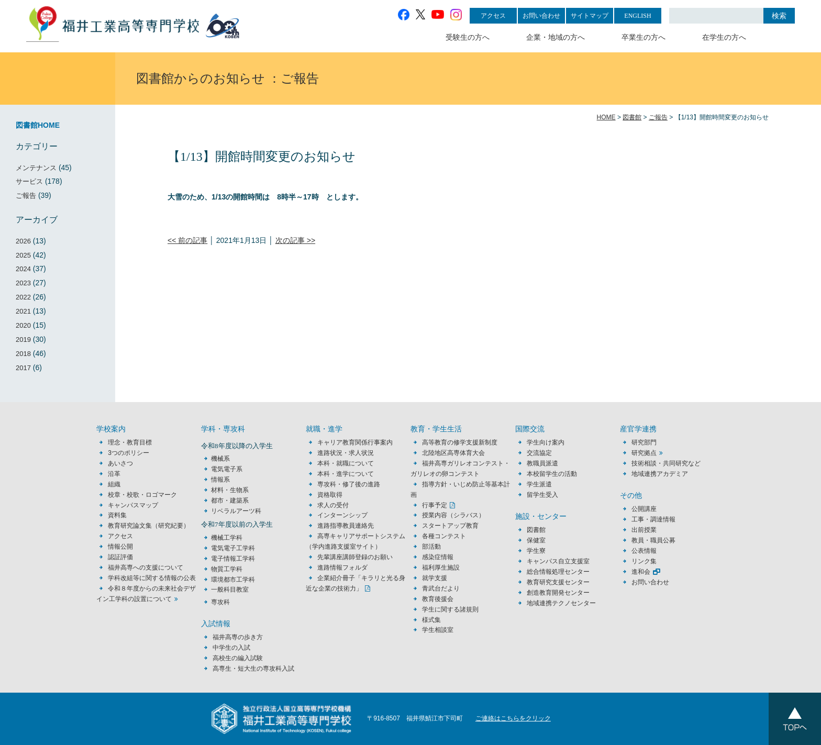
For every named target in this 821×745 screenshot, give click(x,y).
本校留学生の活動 (552, 473)
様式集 (431, 620)
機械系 (220, 458)
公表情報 (644, 550)
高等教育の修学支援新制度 (459, 442)
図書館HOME (38, 125)
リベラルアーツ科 (236, 511)
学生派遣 (539, 484)
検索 (779, 16)
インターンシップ (342, 515)
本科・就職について (345, 463)
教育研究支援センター (558, 582)
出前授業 (644, 529)
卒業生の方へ (643, 37)
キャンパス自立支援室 (558, 561)
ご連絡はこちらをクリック (513, 718)
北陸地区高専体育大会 (453, 453)
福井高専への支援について (145, 567)
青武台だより (441, 588)
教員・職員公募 (653, 540)
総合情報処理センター (558, 571)
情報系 (220, 479)
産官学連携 (638, 429)
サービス (29, 181)
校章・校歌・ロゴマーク (142, 494)
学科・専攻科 (223, 429)
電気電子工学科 (233, 548)
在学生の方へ (724, 37)
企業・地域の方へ (555, 37)
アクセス (493, 15)
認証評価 (120, 557)
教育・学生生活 (436, 429)
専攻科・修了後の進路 (348, 484)
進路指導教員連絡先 (345, 525)
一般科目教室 (230, 589)
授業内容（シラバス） (453, 515)
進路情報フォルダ (342, 567)
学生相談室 (437, 629)
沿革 (114, 473)
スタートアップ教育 (450, 525)
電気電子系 (226, 469)
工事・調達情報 (653, 519)
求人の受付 (333, 505)
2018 (23, 354)
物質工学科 (226, 569)
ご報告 (26, 195)
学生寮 (536, 550)
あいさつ (120, 463)
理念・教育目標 (130, 442)
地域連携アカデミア (659, 473)
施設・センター (541, 516)
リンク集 (644, 561)
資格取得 (329, 494)
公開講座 (647, 509)
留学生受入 (542, 494)
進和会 (640, 571)
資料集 (117, 515)
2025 (23, 255)
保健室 (536, 540)
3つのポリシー (128, 453)
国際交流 (530, 429)
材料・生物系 (230, 490)
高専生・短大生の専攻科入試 (253, 668)
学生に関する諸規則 (450, 609)
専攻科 (220, 602)
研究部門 (644, 442)
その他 (631, 495)
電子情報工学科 (233, 558)
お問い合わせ (541, 15)
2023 (23, 283)
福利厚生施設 (441, 567)
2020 (23, 325)
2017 (23, 368)
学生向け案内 (545, 442)
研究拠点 (644, 453)
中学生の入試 (231, 647)
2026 (23, 241)
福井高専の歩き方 (238, 637)
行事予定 (434, 505)
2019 (23, 339)
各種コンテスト (444, 536)
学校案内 (111, 429)
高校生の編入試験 (238, 658)
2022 (23, 297)
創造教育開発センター (558, 592)
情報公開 (120, 546)
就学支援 (434, 578)
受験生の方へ (468, 37)
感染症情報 (437, 557)
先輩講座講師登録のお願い (355, 557)
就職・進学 (324, 429)
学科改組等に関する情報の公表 (152, 578)
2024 (23, 269)
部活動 (431, 546)
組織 (114, 484)
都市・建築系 (230, 500)
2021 (23, 311)
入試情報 (215, 624)
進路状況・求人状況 (345, 453)
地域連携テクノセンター (561, 603)
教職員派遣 (542, 463)
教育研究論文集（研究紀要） (149, 525)
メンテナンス (36, 168)
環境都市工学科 (233, 579)
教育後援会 (437, 599)
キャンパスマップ (133, 505)
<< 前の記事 (187, 240)
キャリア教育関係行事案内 (355, 442)
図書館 (536, 529)
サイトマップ (589, 15)
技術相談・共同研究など (666, 463)
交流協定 (539, 453)
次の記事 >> (295, 240)
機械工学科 (226, 537)
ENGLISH (637, 15)
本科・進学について (345, 473)
